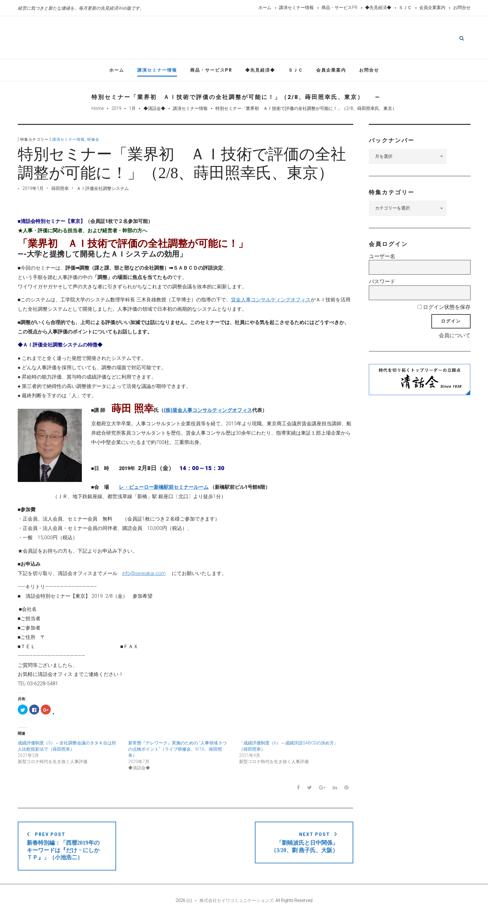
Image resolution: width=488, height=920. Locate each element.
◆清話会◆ (154, 109)
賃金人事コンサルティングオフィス (271, 301)
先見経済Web (230, 39)
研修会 (93, 141)
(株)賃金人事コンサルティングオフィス (208, 412)
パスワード (382, 283)
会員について (455, 336)
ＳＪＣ (405, 7)
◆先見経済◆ (378, 7)
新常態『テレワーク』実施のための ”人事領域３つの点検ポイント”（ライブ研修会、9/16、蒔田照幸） (177, 750)
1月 (132, 109)
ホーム (264, 7)
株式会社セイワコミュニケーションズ (236, 901)
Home (98, 109)
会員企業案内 (432, 7)
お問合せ (462, 7)
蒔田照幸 (60, 189)
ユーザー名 (382, 258)
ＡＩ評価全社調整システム (103, 189)
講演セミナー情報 (296, 7)
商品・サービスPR (339, 7)
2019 (116, 109)
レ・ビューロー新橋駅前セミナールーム (164, 488)
